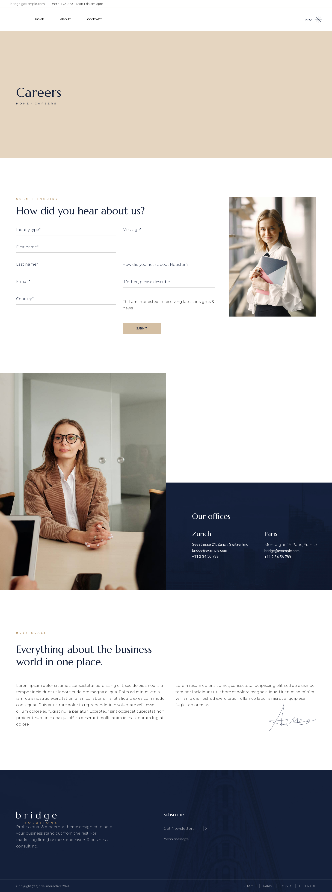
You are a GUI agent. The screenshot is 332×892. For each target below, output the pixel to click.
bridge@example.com (27, 4)
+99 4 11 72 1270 (62, 4)
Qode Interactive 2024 (52, 886)
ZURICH (249, 886)
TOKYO (285, 886)
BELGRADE (307, 886)
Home (23, 103)
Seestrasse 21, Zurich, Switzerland (220, 544)
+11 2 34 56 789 (205, 556)
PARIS (267, 886)
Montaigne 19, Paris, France (290, 544)
